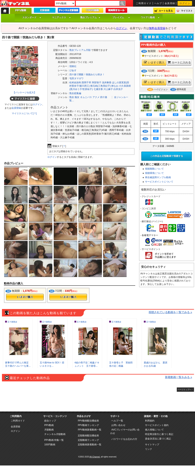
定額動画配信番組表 (88, 435)
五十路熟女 (12, 322)
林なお (114, 85)
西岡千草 (86, 82)
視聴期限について (154, 168)
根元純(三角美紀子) (100, 85)
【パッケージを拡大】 (24, 92)
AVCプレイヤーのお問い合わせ (125, 431)
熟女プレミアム (90, 17)
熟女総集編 (75, 93)
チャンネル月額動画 (54, 434)
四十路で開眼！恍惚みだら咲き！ (87, 74)
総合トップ (50, 420)
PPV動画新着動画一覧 (89, 429)
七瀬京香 (98, 89)
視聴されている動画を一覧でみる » (170, 312)
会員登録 (170, 3)
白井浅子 (118, 89)
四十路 (103, 97)
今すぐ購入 (25, 297)
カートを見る (166, 10)
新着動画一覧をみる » (178, 377)
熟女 (71, 97)
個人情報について (154, 429)
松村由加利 (75, 82)
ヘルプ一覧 (117, 420)
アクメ (96, 97)
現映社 (72, 66)
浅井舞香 (106, 82)
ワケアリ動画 (150, 17)
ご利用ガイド (144, 3)
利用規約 (149, 420)
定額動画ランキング (88, 440)
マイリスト (187, 10)
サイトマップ (152, 444)
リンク (148, 449)
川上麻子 (108, 89)
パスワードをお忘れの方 (124, 439)
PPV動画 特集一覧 (54, 440)
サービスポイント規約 (157, 425)
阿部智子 (96, 82)
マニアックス (61, 17)
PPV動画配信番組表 (88, 420)
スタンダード (31, 17)
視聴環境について (154, 173)
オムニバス (86, 97)
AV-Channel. (94, 457)
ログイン (185, 3)
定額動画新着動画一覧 (89, 444)
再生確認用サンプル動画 (158, 177)
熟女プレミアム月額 (80, 50)
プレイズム (121, 17)
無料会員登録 (157, 28)
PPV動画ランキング (88, 425)
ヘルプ (158, 3)
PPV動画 (49, 425)
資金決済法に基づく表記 (158, 438)
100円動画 (49, 444)
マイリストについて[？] (24, 113)
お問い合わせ (118, 425)
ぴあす (72, 70)
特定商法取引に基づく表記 (159, 434)
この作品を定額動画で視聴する (166, 156)
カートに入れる (179, 62)
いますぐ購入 (154, 62)
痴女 (77, 97)
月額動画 (49, 429)
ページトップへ (184, 389)
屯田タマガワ (76, 78)
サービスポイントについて (159, 181)
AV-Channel (15, 3)
